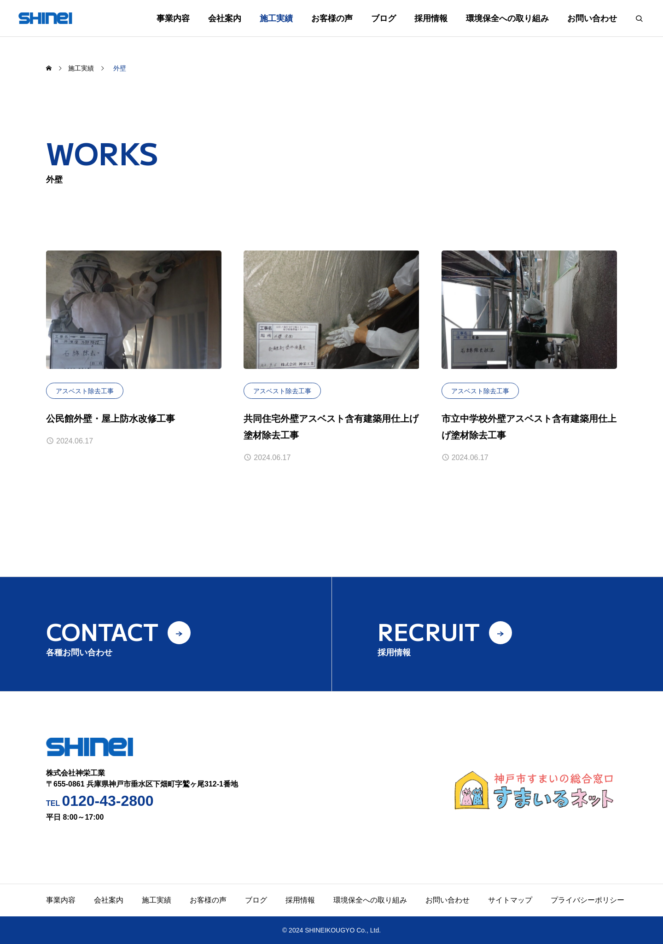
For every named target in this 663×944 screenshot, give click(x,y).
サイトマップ (510, 900)
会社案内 (224, 18)
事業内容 (173, 18)
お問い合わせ (592, 18)
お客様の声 (332, 18)
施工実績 (276, 18)
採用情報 (431, 18)
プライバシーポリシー (587, 900)
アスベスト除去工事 (85, 391)
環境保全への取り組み (507, 18)
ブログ (383, 18)
